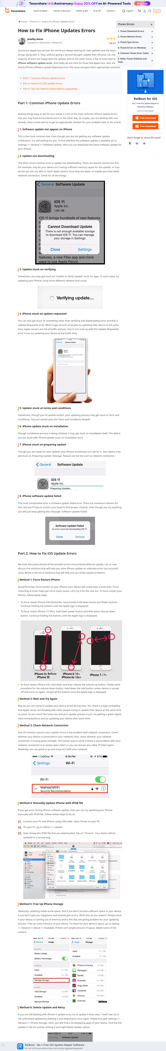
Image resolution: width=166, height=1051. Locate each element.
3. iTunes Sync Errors (140, 42)
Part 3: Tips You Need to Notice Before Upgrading (50, 88)
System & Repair (41, 11)
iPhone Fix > (36, 21)
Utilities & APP (82, 11)
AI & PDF (97, 11)
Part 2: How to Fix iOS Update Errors (42, 83)
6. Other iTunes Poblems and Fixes (144, 60)
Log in (157, 11)
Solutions (111, 11)
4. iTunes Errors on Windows (144, 47)
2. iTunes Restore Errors (142, 36)
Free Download (145, 118)
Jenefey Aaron (35, 39)
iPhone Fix (57, 42)
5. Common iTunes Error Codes (145, 53)
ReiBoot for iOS (145, 99)
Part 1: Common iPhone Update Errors (44, 78)
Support (127, 10)
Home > (25, 21)
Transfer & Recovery (61, 11)
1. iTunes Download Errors (143, 31)
